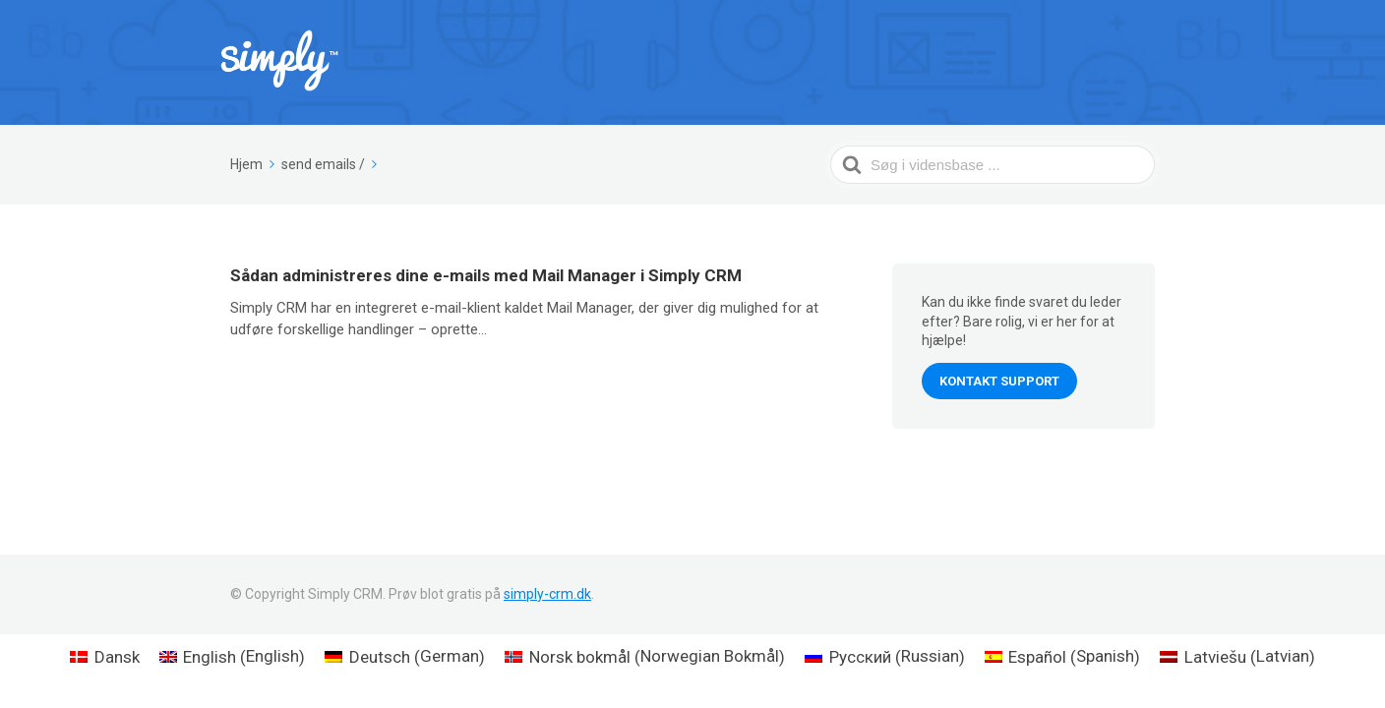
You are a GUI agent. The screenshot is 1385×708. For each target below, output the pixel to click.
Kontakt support (999, 381)
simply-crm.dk (547, 594)
